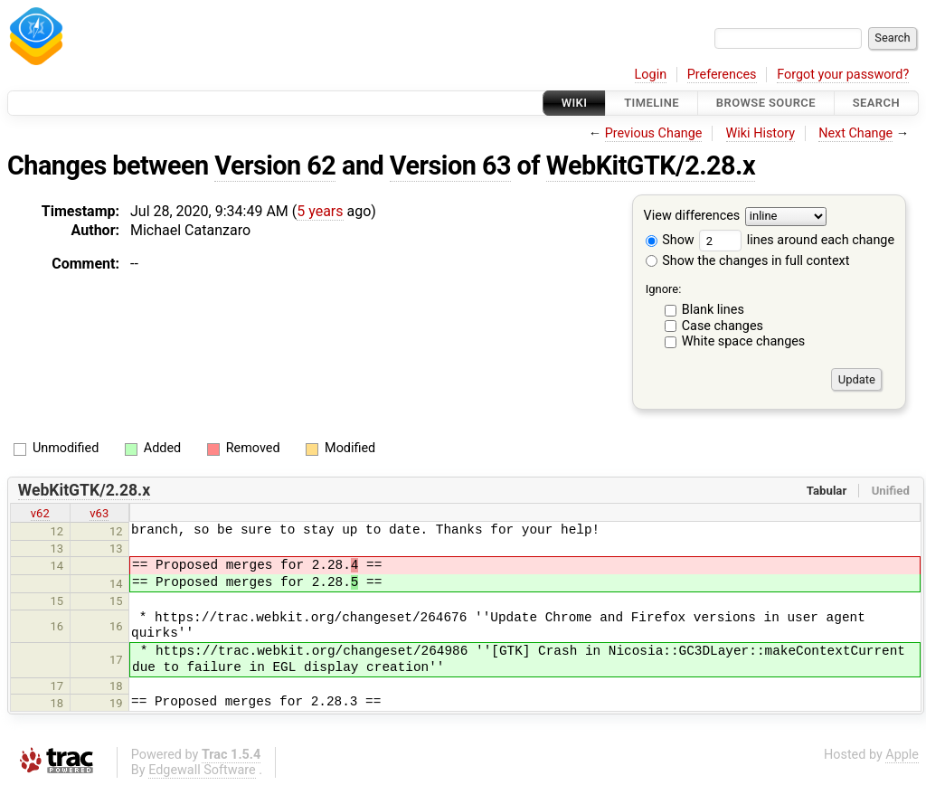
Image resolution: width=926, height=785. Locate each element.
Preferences (722, 74)
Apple (902, 754)
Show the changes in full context (748, 261)
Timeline (651, 102)
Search (876, 102)
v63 (99, 513)
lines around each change (796, 240)
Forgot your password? (843, 74)
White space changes (744, 341)
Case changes (722, 326)
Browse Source (766, 102)
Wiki (575, 102)
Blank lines (713, 309)
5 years (320, 211)
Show (670, 240)
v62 (40, 513)
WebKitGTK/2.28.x (650, 165)
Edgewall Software (202, 770)
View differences (692, 216)
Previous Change (654, 133)
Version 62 (274, 165)
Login (651, 74)
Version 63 (450, 165)
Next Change (855, 133)
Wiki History (760, 133)
